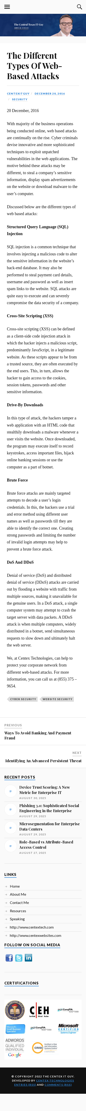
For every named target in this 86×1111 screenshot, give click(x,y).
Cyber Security (23, 699)
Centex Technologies (55, 1080)
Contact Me (19, 902)
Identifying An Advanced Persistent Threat (43, 760)
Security (20, 99)
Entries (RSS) (25, 1084)
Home (15, 886)
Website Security (57, 699)
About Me (18, 894)
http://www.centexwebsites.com (35, 935)
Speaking (17, 919)
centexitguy (18, 93)
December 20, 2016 (50, 93)
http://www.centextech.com (32, 927)
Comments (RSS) (58, 1084)
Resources (18, 911)
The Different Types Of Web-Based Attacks (34, 65)
